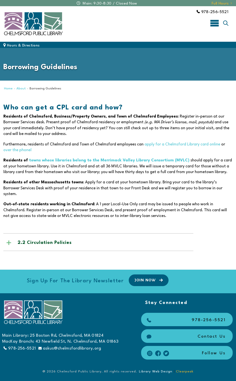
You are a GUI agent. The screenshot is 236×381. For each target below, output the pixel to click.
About (21, 88)
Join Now (149, 280)
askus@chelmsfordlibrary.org (69, 348)
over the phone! (17, 150)
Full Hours (222, 3)
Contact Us (185, 336)
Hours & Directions (21, 45)
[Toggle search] (225, 23)
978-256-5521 (212, 12)
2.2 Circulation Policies (45, 243)
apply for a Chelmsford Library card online (182, 144)
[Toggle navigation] (214, 23)
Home (8, 88)
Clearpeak (185, 371)
